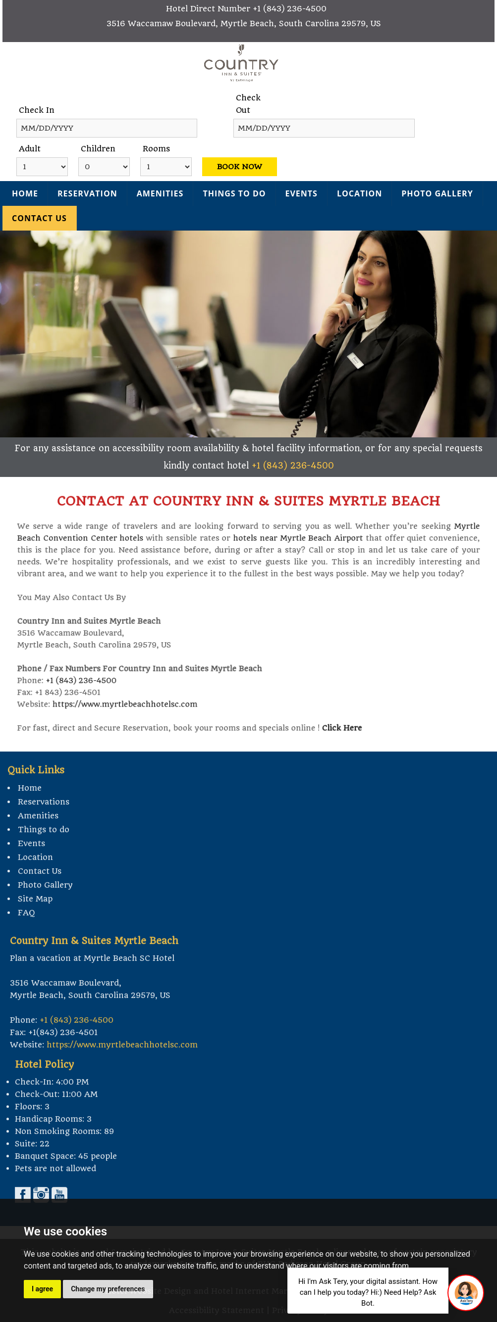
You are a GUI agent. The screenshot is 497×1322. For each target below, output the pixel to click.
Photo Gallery (437, 193)
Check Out (248, 104)
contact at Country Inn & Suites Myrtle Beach (248, 513)
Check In (37, 110)
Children (98, 148)
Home (25, 193)
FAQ (26, 926)
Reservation (87, 193)
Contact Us (39, 218)
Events (301, 193)
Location (359, 193)
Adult (30, 148)
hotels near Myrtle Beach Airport (292, 546)
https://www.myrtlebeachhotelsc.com (139, 693)
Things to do (234, 193)
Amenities (160, 193)
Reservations (43, 815)
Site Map (35, 912)
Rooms (156, 148)
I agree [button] (42, 1289)
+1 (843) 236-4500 (290, 8)
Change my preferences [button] (108, 1289)
